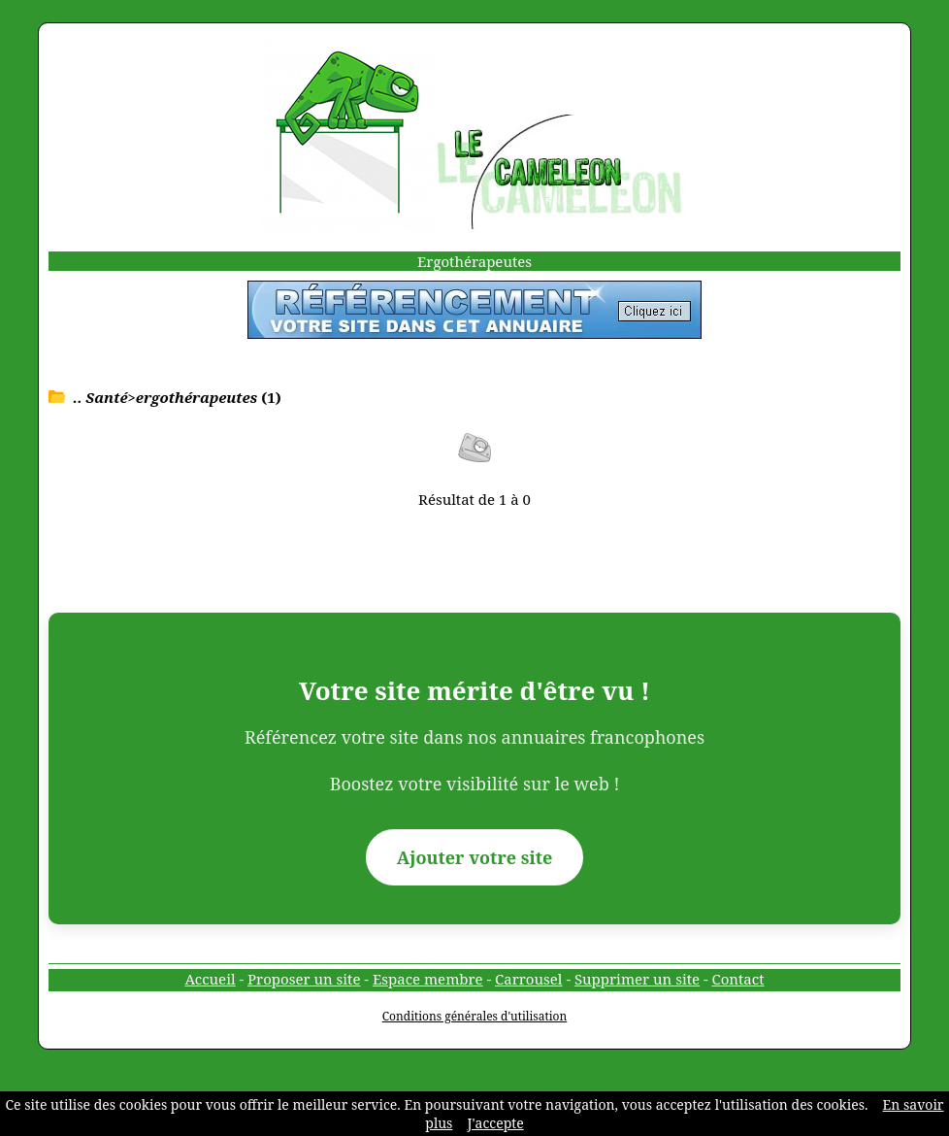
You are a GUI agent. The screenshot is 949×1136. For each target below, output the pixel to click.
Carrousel (528, 978)
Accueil (210, 978)
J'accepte (495, 1123)
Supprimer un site (637, 978)
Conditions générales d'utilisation (475, 1016)
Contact (738, 978)
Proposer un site (303, 978)
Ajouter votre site (475, 857)
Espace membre (428, 978)
